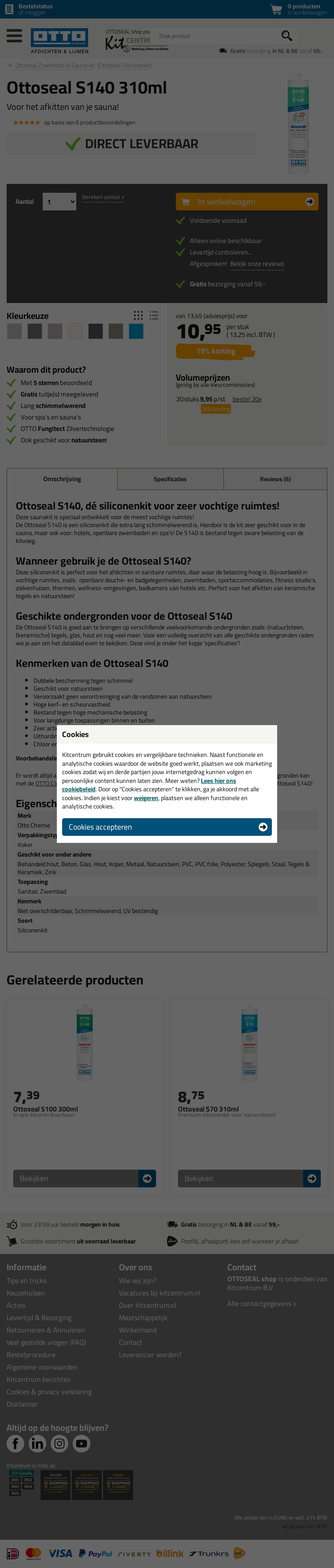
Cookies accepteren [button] (100, 827)
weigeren (146, 798)
